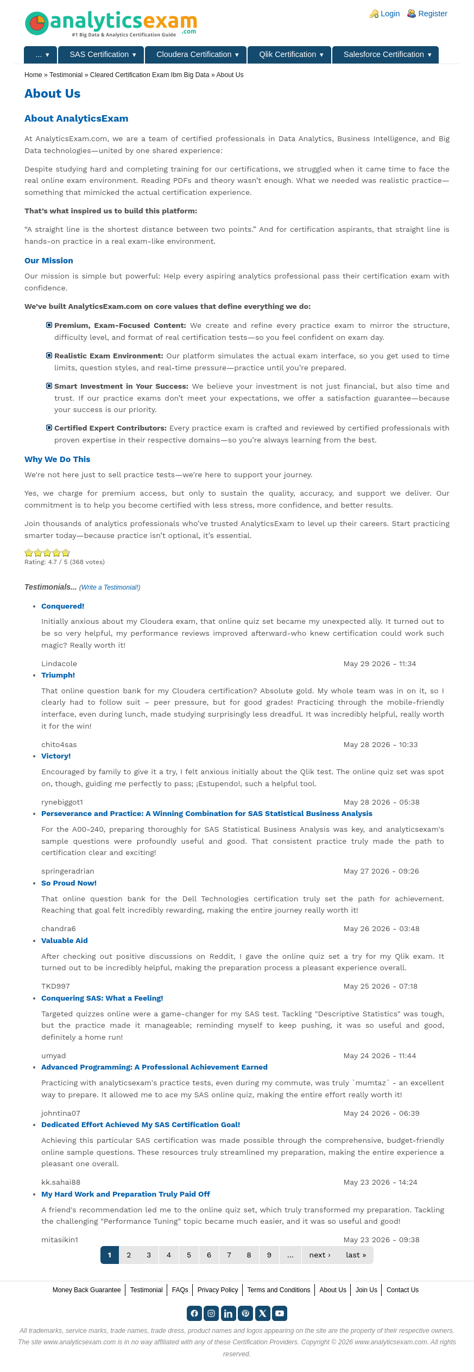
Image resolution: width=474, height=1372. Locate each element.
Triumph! (58, 675)
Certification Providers (265, 1342)
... (39, 54)
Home (33, 75)
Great (56, 552)
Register (432, 13)
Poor (29, 552)
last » (356, 1254)
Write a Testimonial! (109, 587)
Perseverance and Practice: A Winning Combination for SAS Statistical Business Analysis (206, 813)
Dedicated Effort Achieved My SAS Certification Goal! (140, 1124)
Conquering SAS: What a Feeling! (102, 998)
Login (390, 13)
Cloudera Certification (193, 54)
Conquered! (62, 606)
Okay (38, 552)
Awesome (64, 552)
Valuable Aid (64, 940)
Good (47, 552)
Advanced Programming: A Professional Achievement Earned (154, 1067)
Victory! (56, 755)
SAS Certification (99, 54)
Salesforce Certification (384, 54)
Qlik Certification (287, 54)
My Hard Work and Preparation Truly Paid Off (125, 1194)
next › (320, 1254)
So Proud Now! (69, 882)
